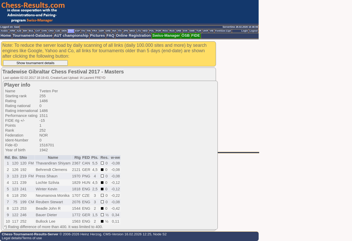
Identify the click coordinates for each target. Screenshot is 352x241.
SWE (192, 30)
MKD (132, 30)
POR (158, 30)
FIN (89, 30)
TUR (198, 30)
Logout (253, 30)
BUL (31, 30)
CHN (44, 30)
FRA (94, 30)
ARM (12, 30)
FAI (83, 30)
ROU (165, 30)
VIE (211, 30)
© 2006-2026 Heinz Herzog (79, 234)
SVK (185, 30)
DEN (64, 30)
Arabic (4, 30)
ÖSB (186, 35)
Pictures (97, 35)
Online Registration (133, 35)
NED (145, 30)
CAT (37, 30)
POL (151, 30)
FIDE (195, 35)
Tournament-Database (33, 35)
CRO (51, 30)
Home (6, 35)
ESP (77, 30)
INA (114, 30)
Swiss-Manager (166, 35)
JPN (125, 30)
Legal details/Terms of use (22, 238)
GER (101, 30)
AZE (19, 30)
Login (244, 30)
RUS (172, 30)
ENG (70, 30)
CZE (57, 30)
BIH (25, 30)
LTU (139, 30)
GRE (108, 30)
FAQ (110, 35)
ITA (120, 30)
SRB (178, 30)
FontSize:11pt (223, 30)
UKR (205, 30)
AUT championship (71, 35)
